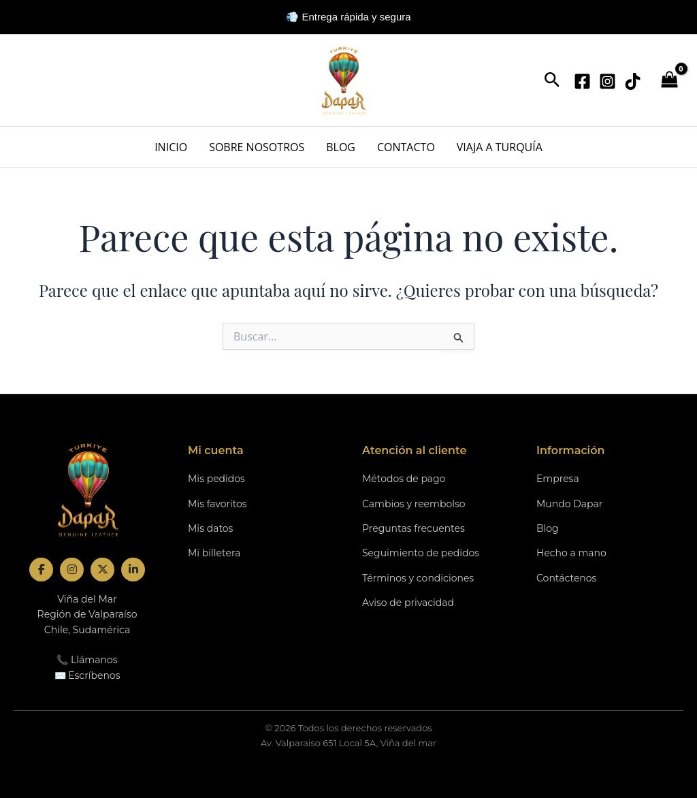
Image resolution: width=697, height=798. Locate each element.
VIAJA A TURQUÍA (499, 147)
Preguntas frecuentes (413, 528)
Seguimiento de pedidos (420, 553)
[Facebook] (582, 81)
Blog (547, 528)
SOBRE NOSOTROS (256, 147)
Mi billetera (214, 553)
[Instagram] (607, 81)
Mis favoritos (217, 504)
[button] (552, 81)
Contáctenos (566, 578)
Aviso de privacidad (408, 602)
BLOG (340, 147)
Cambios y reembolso (414, 504)
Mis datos (210, 528)
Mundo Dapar (569, 504)
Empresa (557, 479)
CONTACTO (406, 147)
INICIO (171, 147)
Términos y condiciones (418, 578)
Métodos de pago (403, 479)
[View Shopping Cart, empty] (669, 81)
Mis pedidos (216, 479)
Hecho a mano (571, 553)
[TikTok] (632, 81)
